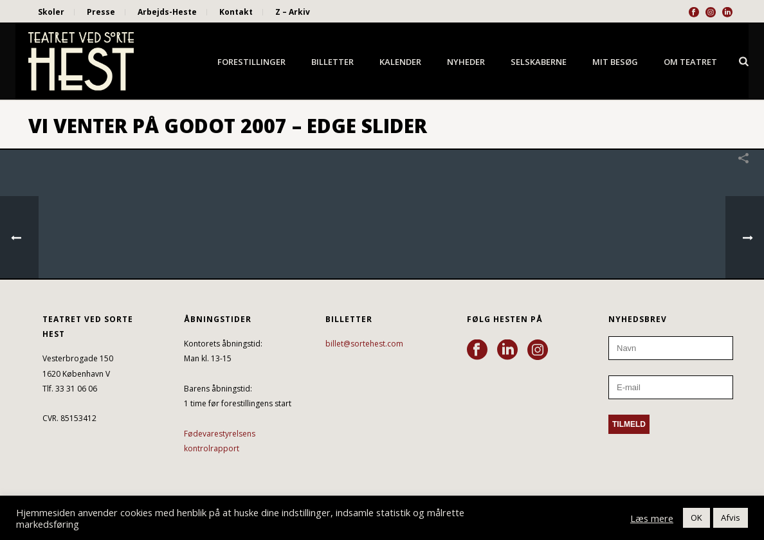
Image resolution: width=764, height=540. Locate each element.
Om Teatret (690, 62)
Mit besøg (615, 62)
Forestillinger (251, 62)
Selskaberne (539, 62)
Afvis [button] (730, 517)
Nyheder (466, 62)
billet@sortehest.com (364, 343)
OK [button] (696, 517)
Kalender (400, 62)
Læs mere (651, 518)
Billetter (332, 62)
